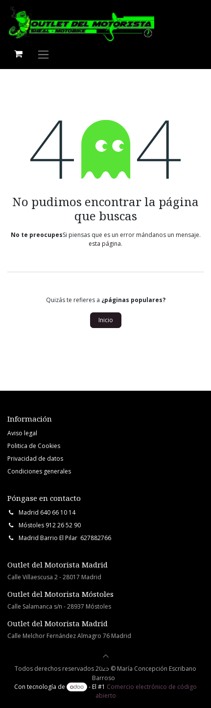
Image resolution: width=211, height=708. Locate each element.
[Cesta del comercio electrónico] (18, 54)
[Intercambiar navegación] (43, 54)
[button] (105, 656)
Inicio (105, 320)
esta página (105, 243)
